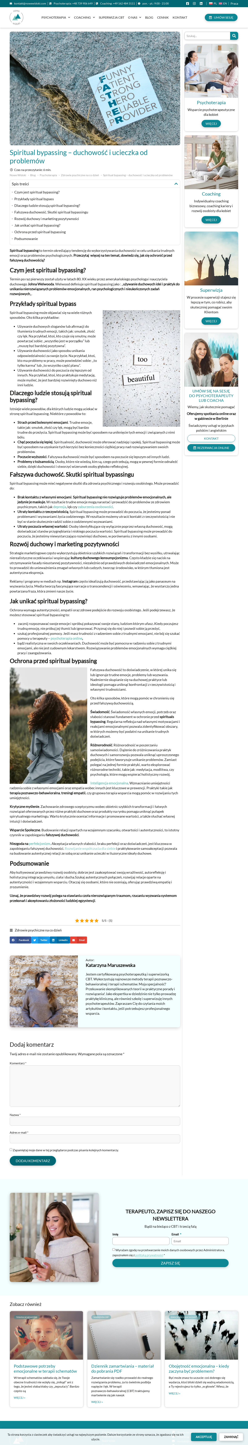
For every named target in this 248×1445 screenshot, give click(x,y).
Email (175, 1234)
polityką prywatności (149, 1255)
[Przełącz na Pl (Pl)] (213, 3)
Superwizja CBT (111, 17)
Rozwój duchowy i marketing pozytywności (46, 219)
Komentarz (18, 1063)
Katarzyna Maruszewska (110, 965)
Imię (115, 1234)
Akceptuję (204, 1437)
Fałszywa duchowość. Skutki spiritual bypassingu (51, 212)
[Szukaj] (234, 36)
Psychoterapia (55, 17)
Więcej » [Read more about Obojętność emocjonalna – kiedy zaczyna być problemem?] (174, 1393)
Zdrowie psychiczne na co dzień (38, 930)
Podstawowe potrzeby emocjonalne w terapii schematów (45, 1368)
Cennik (163, 17)
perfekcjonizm (39, 843)
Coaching (84, 17)
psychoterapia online (66, 638)
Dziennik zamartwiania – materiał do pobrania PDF (122, 1368)
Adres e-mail (19, 1132)
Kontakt (180, 17)
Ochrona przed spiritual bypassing (40, 232)
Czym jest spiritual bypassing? (36, 192)
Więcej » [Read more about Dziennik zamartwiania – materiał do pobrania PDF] (97, 1402)
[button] (176, 184)
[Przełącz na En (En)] (223, 3)
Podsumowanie (26, 239)
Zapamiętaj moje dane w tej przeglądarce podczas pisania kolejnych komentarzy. (66, 1150)
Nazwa (15, 1115)
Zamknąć (231, 1437)
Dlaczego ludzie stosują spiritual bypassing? (47, 205)
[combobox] (207, 36)
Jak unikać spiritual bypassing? (37, 225)
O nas (134, 17)
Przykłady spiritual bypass (34, 199)
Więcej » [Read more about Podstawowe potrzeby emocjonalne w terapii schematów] (19, 1397)
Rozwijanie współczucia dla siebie (90, 848)
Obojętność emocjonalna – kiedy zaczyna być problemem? (199, 1368)
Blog (149, 17)
